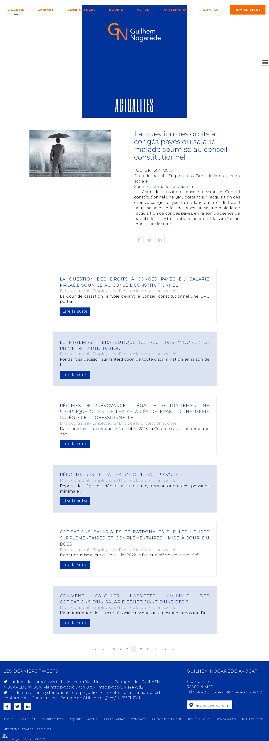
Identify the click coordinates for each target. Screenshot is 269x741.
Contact (212, 9)
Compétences (81, 9)
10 (140, 649)
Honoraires (226, 719)
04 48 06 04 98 (248, 692)
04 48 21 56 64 (208, 692)
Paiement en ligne (166, 719)
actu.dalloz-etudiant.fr (172, 186)
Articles (44, 729)
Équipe (116, 9)
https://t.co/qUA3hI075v (72, 687)
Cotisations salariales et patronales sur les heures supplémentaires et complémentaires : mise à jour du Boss (134, 537)
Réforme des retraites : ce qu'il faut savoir (118, 474)
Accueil (16, 9)
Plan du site (252, 719)
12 (155, 649)
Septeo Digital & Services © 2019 (24, 739)
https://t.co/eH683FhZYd (117, 698)
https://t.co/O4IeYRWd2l (121, 687)
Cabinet (45, 9)
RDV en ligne (248, 9)
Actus (143, 9)
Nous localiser (212, 706)
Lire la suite (159, 224)
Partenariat (176, 9)
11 (148, 649)
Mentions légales (18, 729)
